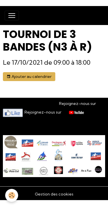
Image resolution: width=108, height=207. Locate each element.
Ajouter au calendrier (29, 76)
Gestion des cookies (54, 194)
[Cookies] (11, 195)
